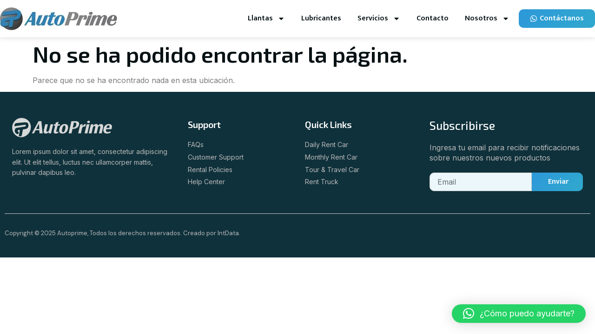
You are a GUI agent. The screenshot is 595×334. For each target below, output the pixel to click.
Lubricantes (321, 18)
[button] (519, 313)
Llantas (266, 18)
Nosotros (487, 18)
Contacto (432, 18)
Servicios (378, 18)
